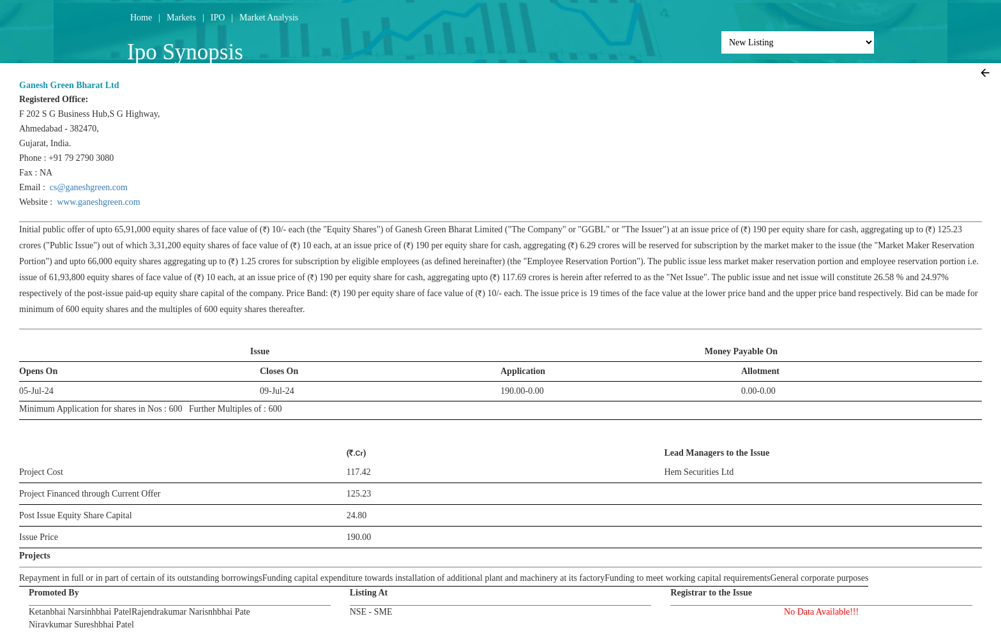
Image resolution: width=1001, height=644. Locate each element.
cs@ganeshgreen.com (89, 187)
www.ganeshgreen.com (98, 202)
